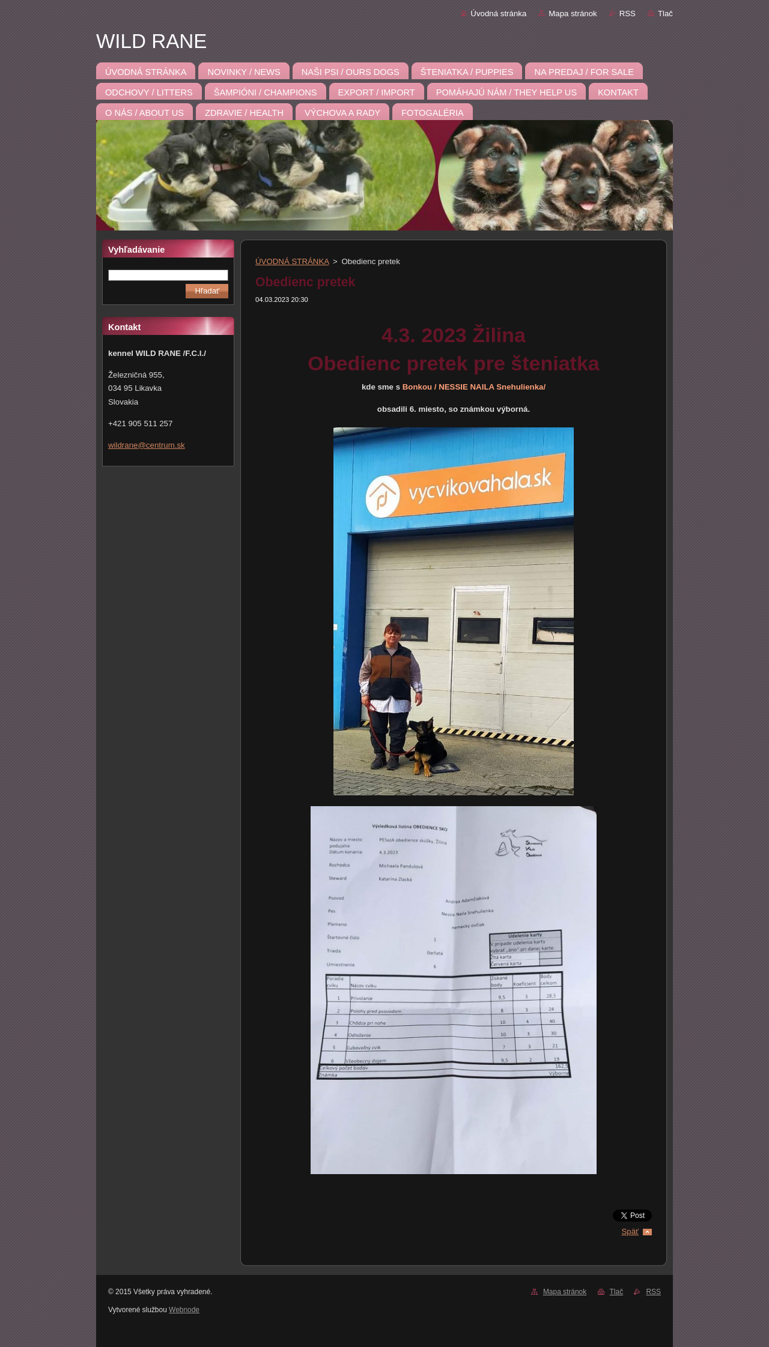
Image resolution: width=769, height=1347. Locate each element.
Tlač (665, 13)
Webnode (184, 1310)
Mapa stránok (573, 13)
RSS (627, 13)
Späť (630, 1231)
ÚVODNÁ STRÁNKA (292, 261)
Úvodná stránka (498, 13)
